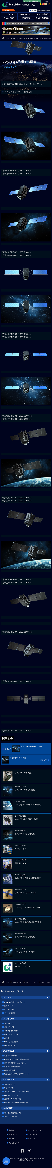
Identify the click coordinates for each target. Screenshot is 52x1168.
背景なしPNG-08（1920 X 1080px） (18, 681)
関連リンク (32, 1138)
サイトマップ (32, 1134)
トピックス (7, 997)
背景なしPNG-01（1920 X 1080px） (18, 171)
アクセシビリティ (14, 1143)
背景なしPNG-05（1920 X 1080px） (18, 498)
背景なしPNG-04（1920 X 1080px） (18, 416)
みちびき (42, 18)
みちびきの (42, 14)
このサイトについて (34, 1130)
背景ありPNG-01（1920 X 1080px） (18, 174)
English (11, 1130)
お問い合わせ (13, 1134)
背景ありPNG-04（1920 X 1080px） (18, 419)
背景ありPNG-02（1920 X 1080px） (18, 255)
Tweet (19, 73)
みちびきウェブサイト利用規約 (18, 92)
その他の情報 (25, 18)
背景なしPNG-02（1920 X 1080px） (18, 252)
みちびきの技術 (8, 1051)
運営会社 (12, 1138)
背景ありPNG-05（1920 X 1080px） (18, 501)
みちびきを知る (8, 1019)
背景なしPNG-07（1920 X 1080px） (18, 632)
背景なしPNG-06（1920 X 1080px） (18, 579)
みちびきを (25, 14)
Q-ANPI (8, 10)
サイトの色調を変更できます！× (32, 1)
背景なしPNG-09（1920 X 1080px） (18, 731)
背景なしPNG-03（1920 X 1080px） (18, 334)
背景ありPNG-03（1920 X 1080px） (18, 337)
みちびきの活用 (8, 1079)
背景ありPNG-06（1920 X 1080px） (18, 583)
